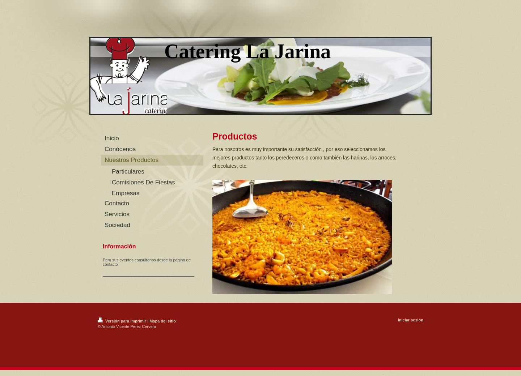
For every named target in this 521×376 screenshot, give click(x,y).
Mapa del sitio (162, 321)
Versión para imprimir (122, 321)
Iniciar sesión (410, 320)
